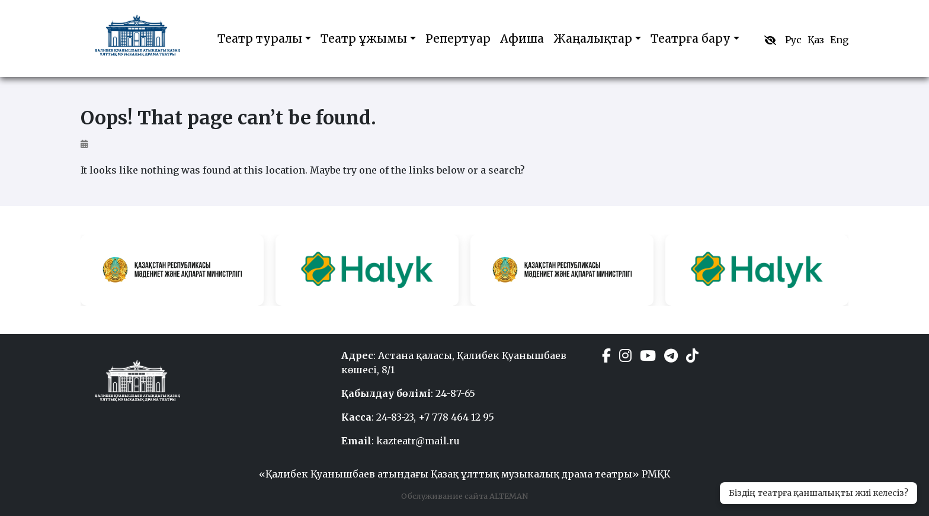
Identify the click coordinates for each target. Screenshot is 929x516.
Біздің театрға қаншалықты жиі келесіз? (818, 493)
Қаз (816, 40)
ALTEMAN (508, 496)
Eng (839, 40)
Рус (793, 40)
